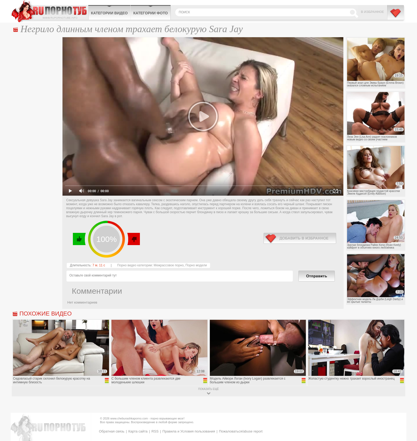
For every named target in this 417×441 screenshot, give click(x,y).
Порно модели (196, 265)
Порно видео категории (134, 265)
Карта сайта (137, 431)
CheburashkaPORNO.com (50, 11)
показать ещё (208, 389)
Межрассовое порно (169, 265)
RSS (155, 431)
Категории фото (150, 13)
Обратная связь (111, 431)
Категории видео (109, 13)
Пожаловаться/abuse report (240, 431)
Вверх (406, 415)
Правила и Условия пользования (188, 431)
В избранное (372, 12)
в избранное (300, 238)
